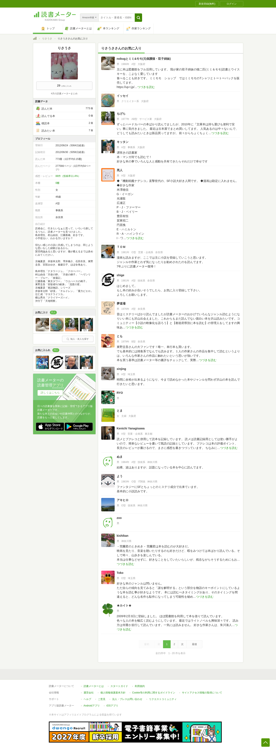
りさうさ (47, 38)
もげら (121, 113)
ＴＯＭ (121, 247)
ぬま (120, 456)
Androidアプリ (92, 705)
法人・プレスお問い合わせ (127, 699)
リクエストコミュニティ (163, 699)
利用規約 (140, 686)
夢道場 (121, 303)
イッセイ (122, 95)
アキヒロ (122, 500)
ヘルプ (87, 699)
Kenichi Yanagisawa (131, 428)
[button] (138, 17)
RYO (120, 392)
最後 (194, 644)
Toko (120, 572)
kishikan (122, 535)
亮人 (120, 170)
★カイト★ (124, 605)
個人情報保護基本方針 (113, 692)
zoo (119, 518)
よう (120, 476)
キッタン (122, 142)
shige (120, 275)
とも (120, 336)
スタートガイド (119, 686)
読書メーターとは (94, 686)
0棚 (58, 182)
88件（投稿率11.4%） (68, 176)
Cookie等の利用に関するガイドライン (153, 692)
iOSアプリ (112, 705)
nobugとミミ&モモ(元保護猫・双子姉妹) (144, 58)
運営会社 (89, 692)
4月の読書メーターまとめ (64, 93)
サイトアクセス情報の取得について (202, 692)
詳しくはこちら (50, 392)
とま (120, 410)
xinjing (121, 369)
